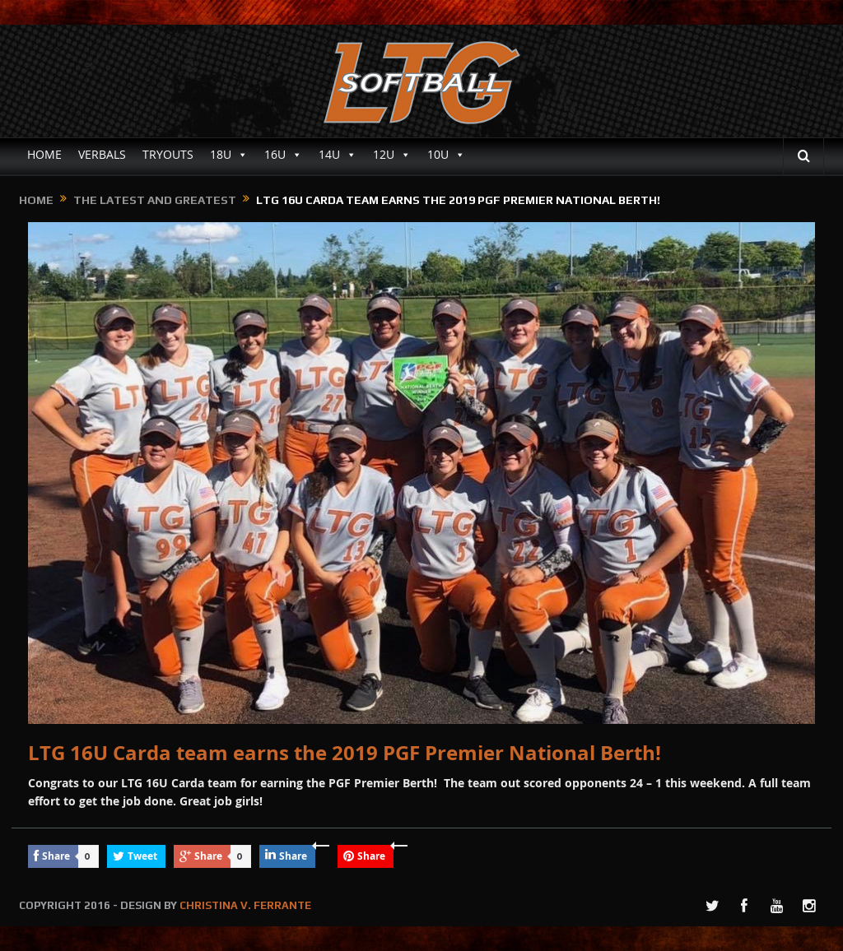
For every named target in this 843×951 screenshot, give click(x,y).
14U (337, 154)
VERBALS (102, 154)
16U (283, 154)
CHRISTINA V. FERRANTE (245, 905)
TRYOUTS (167, 154)
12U (392, 154)
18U (229, 154)
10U (446, 154)
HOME (44, 154)
